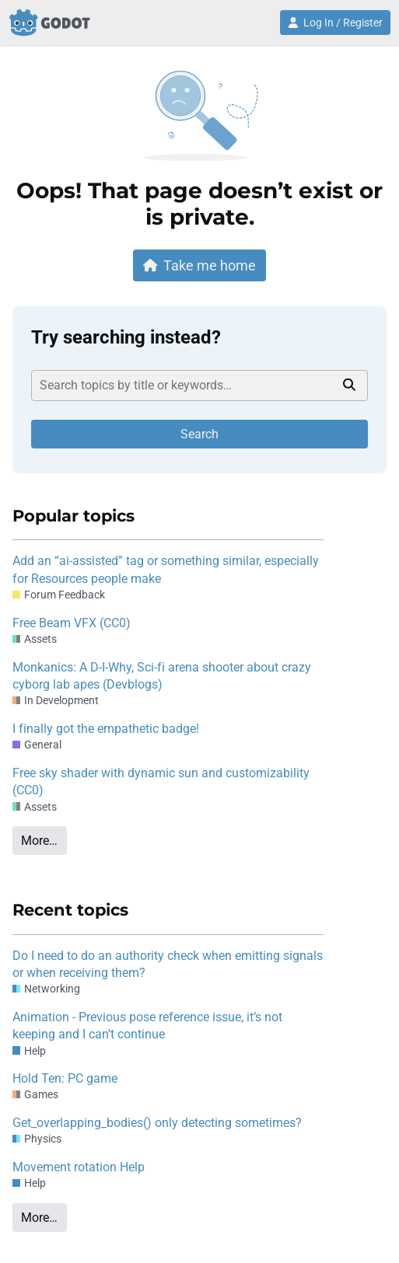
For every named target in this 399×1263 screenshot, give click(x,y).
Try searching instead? (126, 337)
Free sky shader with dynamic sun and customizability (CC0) (161, 781)
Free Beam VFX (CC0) (71, 623)
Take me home (200, 265)
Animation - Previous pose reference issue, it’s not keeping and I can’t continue (147, 1025)
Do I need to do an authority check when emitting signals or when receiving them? (167, 964)
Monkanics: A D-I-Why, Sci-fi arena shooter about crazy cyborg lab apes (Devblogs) (161, 676)
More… (39, 840)
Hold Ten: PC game (64, 1078)
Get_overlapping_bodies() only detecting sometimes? (157, 1122)
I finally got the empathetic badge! (105, 728)
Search (199, 434)
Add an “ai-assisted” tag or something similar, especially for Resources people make (165, 569)
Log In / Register (335, 22)
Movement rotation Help (78, 1167)
